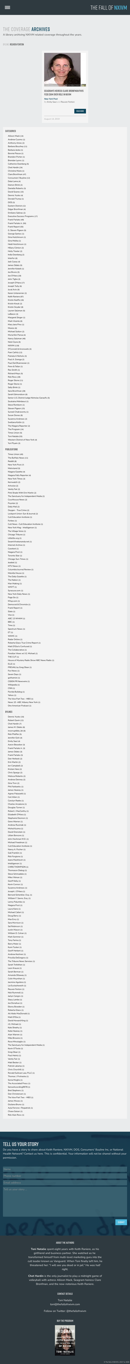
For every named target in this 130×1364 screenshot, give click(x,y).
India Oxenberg (16, 254)
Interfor (12, 258)
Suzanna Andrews (17, 418)
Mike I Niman (15, 877)
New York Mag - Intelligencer (22, 527)
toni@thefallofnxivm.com (65, 1304)
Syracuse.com (15, 590)
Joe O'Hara (14, 275)
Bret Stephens (16, 1090)
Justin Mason (15, 929)
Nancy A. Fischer (17, 849)
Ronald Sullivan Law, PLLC (21, 1073)
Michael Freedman (17, 842)
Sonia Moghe (15, 1080)
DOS (11, 202)
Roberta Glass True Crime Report (24, 642)
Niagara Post (15, 552)
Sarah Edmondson (17, 394)
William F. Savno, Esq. (19, 898)
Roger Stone (15, 380)
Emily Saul (52, 101)
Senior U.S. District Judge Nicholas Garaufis (29, 397)
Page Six (13, 597)
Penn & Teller (15, 366)
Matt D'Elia (14, 1017)
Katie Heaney (15, 1031)
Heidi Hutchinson (17, 244)
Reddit (12, 461)
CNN (11, 688)
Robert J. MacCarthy (18, 811)
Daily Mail (14, 506)
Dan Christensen (17, 1093)
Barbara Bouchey (17, 146)
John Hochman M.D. (18, 839)
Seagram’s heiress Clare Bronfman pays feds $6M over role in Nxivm (64, 92)
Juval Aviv (14, 289)
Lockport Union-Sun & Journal (23, 513)
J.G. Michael (14, 1024)
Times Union (15, 432)
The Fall (108, 7)
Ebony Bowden (16, 1006)
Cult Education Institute (20, 517)
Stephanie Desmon (18, 818)
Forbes (12, 520)
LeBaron (13, 314)
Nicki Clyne (14, 342)
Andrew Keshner (17, 954)
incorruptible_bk (17, 730)
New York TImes (16, 478)
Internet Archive (16, 545)
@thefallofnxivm (76, 1311)
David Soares (16, 191)
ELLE (11, 663)
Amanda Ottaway (17, 975)
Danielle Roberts (17, 188)
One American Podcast (19, 705)
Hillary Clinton (16, 247)
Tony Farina (14, 940)
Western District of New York (22, 439)
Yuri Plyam (14, 443)
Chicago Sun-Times (18, 559)
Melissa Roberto (17, 776)
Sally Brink (14, 387)
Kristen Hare (15, 769)
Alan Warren (15, 1034)
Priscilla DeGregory (18, 957)
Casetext (13, 548)
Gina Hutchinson (17, 237)
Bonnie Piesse (15, 153)
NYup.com (14, 601)
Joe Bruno (14, 272)
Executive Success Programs (23, 216)
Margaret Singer (16, 317)
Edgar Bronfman (17, 209)
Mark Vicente (15, 321)
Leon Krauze (15, 968)
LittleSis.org (14, 538)
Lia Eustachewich (17, 985)
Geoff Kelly (14, 881)
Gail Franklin (15, 852)
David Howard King (18, 1020)
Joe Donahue (15, 1003)
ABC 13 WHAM (16, 618)
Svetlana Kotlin (16, 422)
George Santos (16, 233)
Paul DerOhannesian (18, 363)
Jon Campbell (15, 765)
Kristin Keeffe (16, 300)
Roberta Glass (16, 1010)
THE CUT (13, 656)
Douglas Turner (16, 807)
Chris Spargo (15, 772)
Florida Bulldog (16, 691)
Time (11, 625)
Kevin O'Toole (15, 1048)
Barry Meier (14, 943)
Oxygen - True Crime (18, 510)
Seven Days (14, 674)
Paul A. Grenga (16, 359)
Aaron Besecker (16, 744)
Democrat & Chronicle (19, 604)
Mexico (12, 328)
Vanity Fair (14, 489)
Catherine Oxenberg (18, 163)
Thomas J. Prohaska (18, 1076)
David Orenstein (16, 832)
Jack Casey (14, 261)
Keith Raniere (16, 296)
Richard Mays (15, 373)
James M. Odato (16, 727)
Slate (11, 611)
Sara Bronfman (16, 391)
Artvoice (13, 485)
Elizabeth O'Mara (17, 814)
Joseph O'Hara (16, 282)
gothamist (14, 677)
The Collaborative (17, 649)
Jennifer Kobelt (16, 268)
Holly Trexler (15, 251)
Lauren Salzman (16, 310)
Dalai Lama (14, 181)
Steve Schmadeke (17, 874)
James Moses (15, 1100)
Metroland (14, 468)
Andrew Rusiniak (17, 825)
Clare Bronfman (17, 174)
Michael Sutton (16, 331)
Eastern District (17, 205)
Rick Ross (14, 376)
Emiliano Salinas (17, 212)
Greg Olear (14, 1052)
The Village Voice (17, 531)
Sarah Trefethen (16, 964)
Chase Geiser (15, 1111)
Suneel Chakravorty (18, 411)
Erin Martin (14, 762)
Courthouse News (17, 499)
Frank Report (15, 226)
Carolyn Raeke (16, 800)
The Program (16, 429)
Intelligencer (15, 863)
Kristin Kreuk (15, 303)
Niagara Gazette (16, 471)
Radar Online (15, 639)
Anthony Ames (16, 143)
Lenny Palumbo (16, 901)
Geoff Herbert (15, 950)
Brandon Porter (16, 156)
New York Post (51, 98)
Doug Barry (14, 915)
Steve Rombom (16, 404)
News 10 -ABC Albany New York (24, 702)
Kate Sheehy (15, 1027)
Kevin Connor (15, 884)
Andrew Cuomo (16, 139)
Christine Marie (16, 170)
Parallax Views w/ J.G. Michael (23, 653)
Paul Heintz (14, 1055)
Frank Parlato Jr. (17, 223)
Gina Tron (13, 783)
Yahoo (12, 695)
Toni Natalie (15, 436)
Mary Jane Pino (16, 324)
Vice (11, 614)
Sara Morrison (15, 922)
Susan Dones (15, 415)
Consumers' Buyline (19, 177)
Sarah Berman (15, 971)
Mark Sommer (15, 936)
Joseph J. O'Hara (16, 891)
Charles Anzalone (17, 804)
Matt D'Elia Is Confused (20, 646)
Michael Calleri (16, 912)
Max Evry (13, 919)
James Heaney (15, 790)
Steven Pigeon (16, 408)
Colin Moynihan (16, 978)
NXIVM (13, 345)
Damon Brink (15, 184)
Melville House (16, 573)
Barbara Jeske (15, 150)
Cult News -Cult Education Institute (25, 524)
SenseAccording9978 (19, 1087)
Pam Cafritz (15, 352)
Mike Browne (15, 1038)
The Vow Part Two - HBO (20, 698)
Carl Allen (14, 797)
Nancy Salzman (17, 338)
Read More (80, 111)
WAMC (12, 636)
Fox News (14, 670)
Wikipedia (14, 684)
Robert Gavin (16, 720)
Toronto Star (15, 555)
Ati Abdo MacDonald (19, 1013)
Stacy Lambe (15, 999)
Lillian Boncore (16, 835)
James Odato (15, 265)
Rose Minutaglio (17, 1041)
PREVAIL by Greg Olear (20, 667)
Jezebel (12, 562)
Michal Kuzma (15, 828)
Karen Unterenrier (17, 293)
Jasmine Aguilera (17, 982)
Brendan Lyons (16, 160)
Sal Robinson (15, 926)
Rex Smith (14, 369)
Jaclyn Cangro (15, 996)
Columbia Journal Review (20, 569)
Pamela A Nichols (17, 356)
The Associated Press (19, 1083)
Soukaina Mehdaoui (18, 401)
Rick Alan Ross (16, 1114)
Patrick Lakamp (16, 1066)
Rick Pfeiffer (15, 734)
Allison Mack (15, 136)
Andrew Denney (16, 779)
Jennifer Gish (15, 737)
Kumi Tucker (15, 947)
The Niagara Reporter (19, 425)
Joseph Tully (15, 286)
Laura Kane (14, 908)
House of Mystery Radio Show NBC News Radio (31, 660)
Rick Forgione (15, 856)
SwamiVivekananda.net (20, 541)
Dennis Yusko (15, 195)
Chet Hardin (15, 167)
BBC (11, 621)
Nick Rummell (15, 992)
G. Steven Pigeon (17, 230)
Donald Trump (16, 198)
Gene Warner (15, 821)
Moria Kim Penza (17, 335)
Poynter (13, 503)
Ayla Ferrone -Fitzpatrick (20, 1107)
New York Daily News (19, 594)
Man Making (15, 583)
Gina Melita (14, 240)
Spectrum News (16, 629)
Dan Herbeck (15, 758)
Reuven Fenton (68, 101)
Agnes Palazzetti (17, 793)
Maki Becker (14, 1062)
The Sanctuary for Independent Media (26, 496)
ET (10, 632)
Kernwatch (14, 482)
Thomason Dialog (17, 870)
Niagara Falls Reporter (19, 475)
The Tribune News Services (21, 961)
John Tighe (14, 279)
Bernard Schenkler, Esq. (20, 894)
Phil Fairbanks (15, 786)
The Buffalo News (18, 457)
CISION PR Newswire (19, 681)
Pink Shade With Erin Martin (22, 492)
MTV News (14, 566)
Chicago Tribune (16, 534)
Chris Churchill (16, 1069)
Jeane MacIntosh (17, 859)
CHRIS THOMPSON (18, 866)
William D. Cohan (17, 933)
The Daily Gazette (17, 576)
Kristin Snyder (15, 307)
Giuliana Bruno (16, 1104)
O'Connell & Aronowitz (19, 349)
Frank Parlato (16, 219)
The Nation (14, 580)
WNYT (12, 587)
